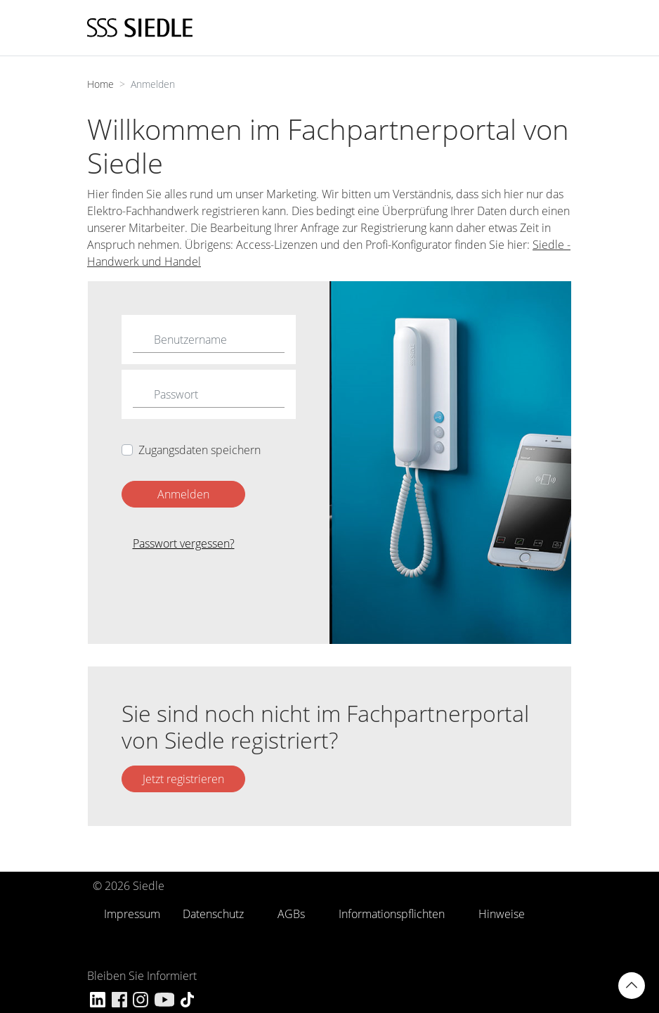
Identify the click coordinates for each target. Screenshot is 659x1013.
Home (100, 84)
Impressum (132, 914)
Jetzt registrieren (183, 779)
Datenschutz (213, 914)
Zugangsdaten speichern (199, 450)
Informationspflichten (392, 914)
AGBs (291, 914)
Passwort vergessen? (184, 543)
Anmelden (183, 494)
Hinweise (501, 914)
